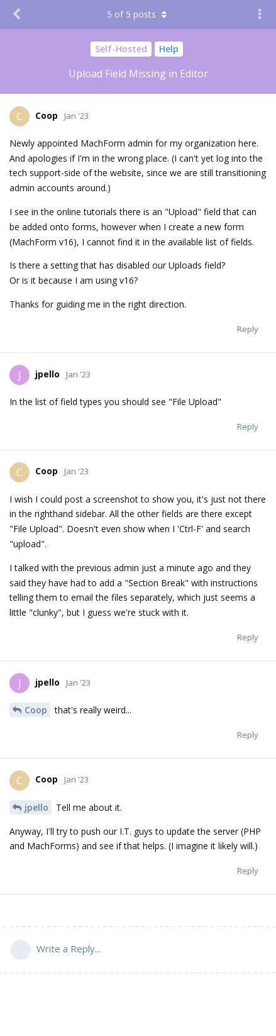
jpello (36, 807)
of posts (138, 14)
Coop (36, 710)
